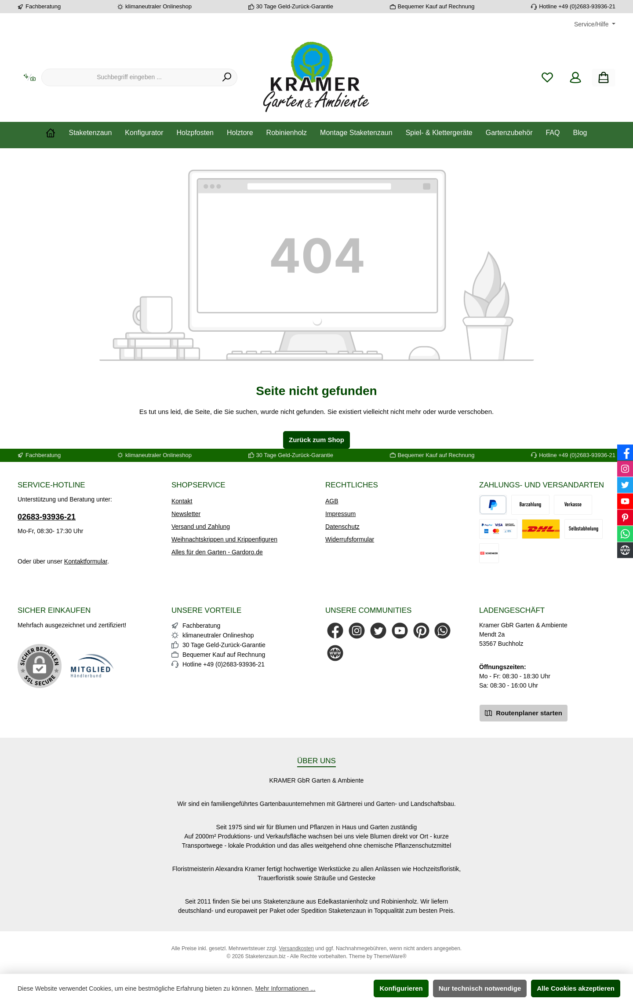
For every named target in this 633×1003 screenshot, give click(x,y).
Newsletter (185, 513)
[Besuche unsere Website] (335, 653)
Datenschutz (342, 526)
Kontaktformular (85, 561)
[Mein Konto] (575, 78)
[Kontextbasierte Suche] (29, 78)
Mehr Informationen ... (285, 988)
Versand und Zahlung (200, 526)
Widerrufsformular (349, 539)
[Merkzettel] (547, 78)
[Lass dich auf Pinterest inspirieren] (421, 631)
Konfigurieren (400, 988)
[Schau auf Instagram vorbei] (357, 631)
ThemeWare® (390, 956)
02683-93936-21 (47, 516)
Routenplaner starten (523, 712)
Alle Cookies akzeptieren (576, 988)
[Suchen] (227, 77)
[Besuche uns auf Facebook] (335, 631)
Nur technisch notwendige (480, 988)
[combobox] (129, 77)
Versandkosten (296, 948)
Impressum (340, 513)
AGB (331, 501)
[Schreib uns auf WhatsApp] (442, 631)
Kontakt (181, 501)
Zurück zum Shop (316, 439)
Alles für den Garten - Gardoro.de (217, 552)
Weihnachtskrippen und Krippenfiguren (224, 539)
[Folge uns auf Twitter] (378, 631)
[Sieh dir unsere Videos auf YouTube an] (400, 631)
